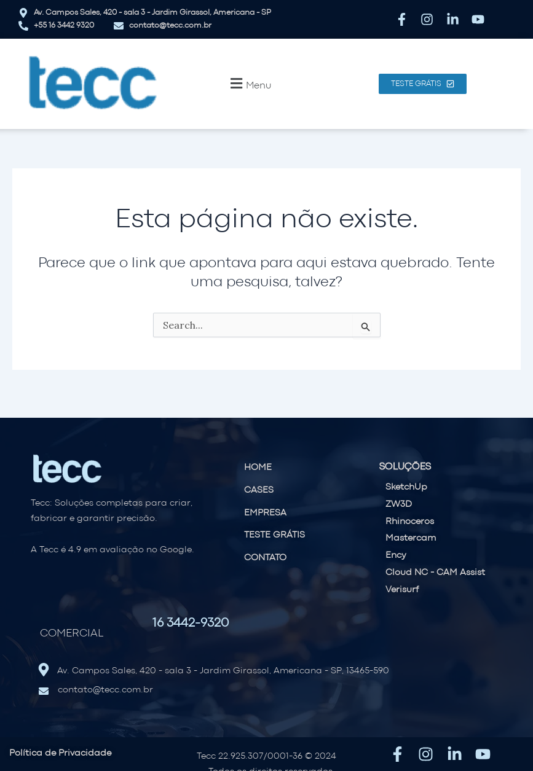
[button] (249, 83)
